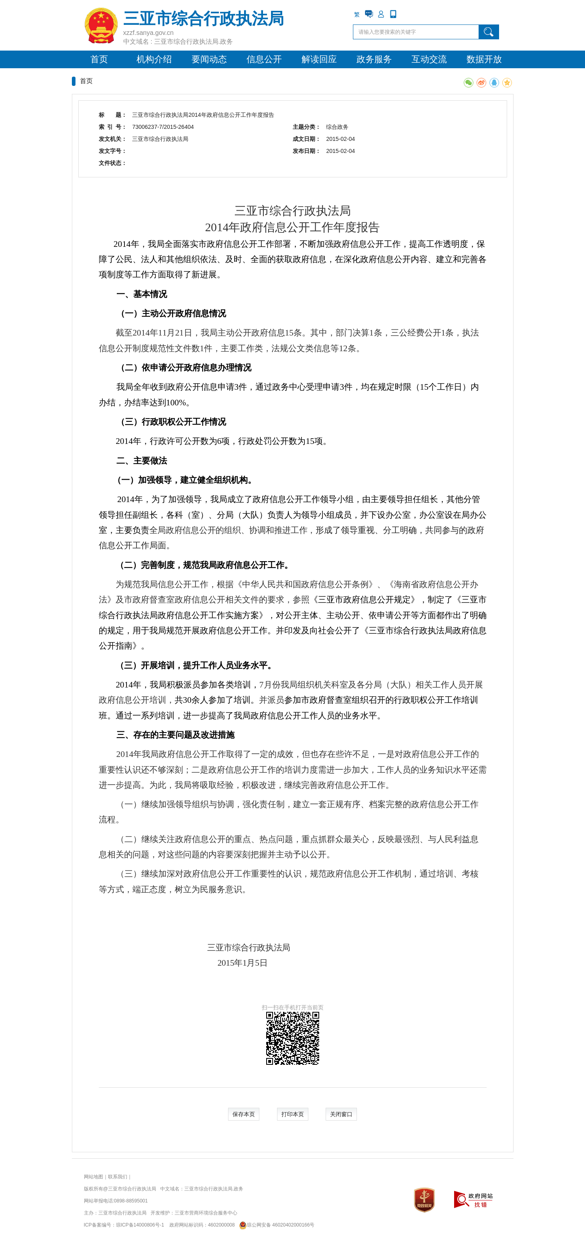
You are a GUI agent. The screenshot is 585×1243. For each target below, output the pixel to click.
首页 (99, 59)
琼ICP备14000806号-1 (140, 1225)
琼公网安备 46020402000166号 (275, 1225)
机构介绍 (154, 59)
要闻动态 (209, 59)
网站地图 (93, 1177)
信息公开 (264, 59)
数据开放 (484, 59)
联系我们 (117, 1177)
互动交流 (429, 59)
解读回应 (319, 59)
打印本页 (292, 1114)
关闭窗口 (341, 1114)
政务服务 (374, 59)
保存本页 (243, 1114)
